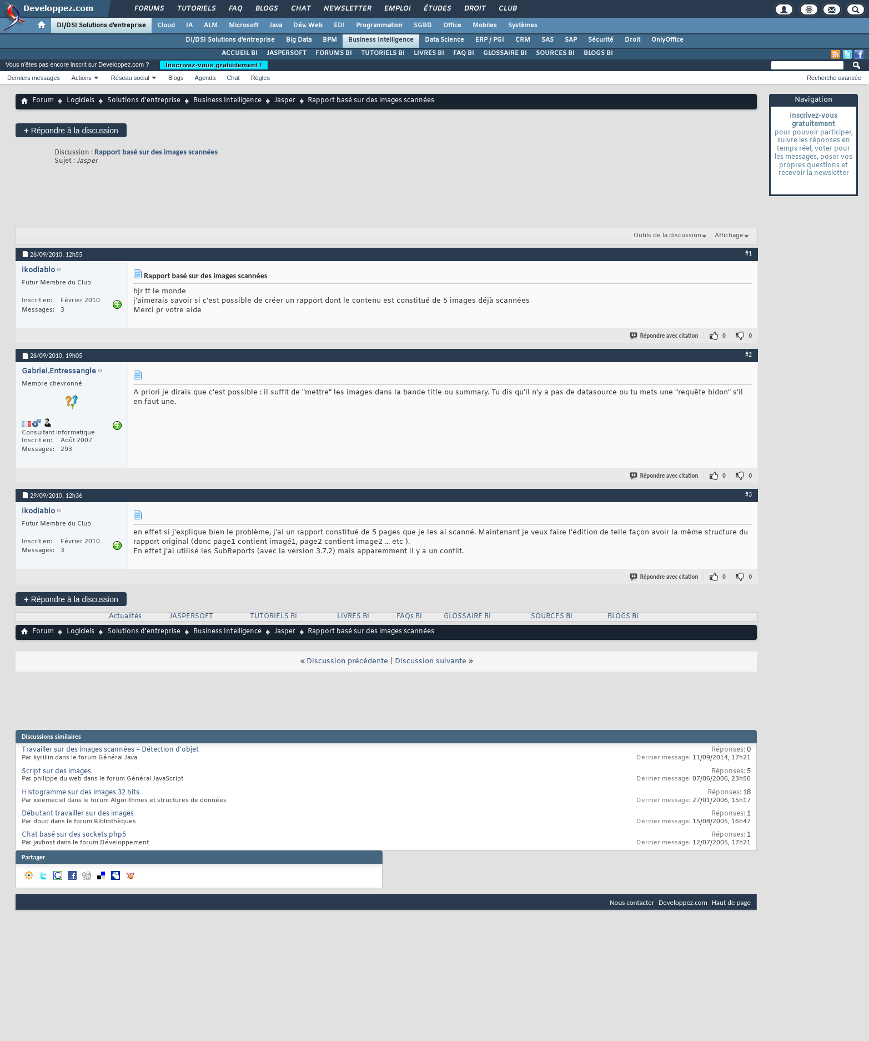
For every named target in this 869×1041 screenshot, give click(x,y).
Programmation (379, 25)
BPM (330, 40)
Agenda (204, 77)
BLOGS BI (598, 53)
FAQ (235, 8)
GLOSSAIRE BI (505, 53)
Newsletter (346, 8)
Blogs (266, 8)
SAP (571, 40)
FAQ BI (463, 53)
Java (275, 25)
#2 (748, 354)
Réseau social (130, 77)
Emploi (397, 8)
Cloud (166, 25)
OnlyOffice (667, 40)
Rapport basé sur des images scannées (156, 152)
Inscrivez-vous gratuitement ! (213, 65)
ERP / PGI (489, 40)
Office (452, 25)
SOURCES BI (555, 53)
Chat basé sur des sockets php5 (74, 834)
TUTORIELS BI (383, 53)
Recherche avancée (834, 77)
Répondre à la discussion (71, 130)
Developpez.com (683, 902)
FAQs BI (409, 616)
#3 (748, 494)
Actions (82, 77)
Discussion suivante (430, 661)
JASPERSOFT (287, 53)
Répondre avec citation (665, 335)
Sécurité (601, 40)
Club (507, 8)
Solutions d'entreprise (143, 100)
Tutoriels (195, 8)
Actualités (125, 616)
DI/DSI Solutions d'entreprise (101, 25)
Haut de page (731, 902)
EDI (339, 25)
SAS (547, 40)
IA (189, 25)
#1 (748, 253)
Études (436, 8)
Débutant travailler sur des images (78, 813)
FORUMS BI (333, 53)
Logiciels (80, 100)
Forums (148, 8)
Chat (300, 8)
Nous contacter (632, 902)
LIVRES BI (429, 53)
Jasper (284, 100)
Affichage (729, 235)
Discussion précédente (347, 661)
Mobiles (485, 25)
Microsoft (243, 25)
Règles (260, 77)
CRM (522, 40)
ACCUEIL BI (240, 53)
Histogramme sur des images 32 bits (80, 792)
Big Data (299, 40)
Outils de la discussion (667, 235)
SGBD (423, 25)
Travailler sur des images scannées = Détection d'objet (110, 749)
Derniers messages (33, 77)
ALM (211, 25)
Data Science (444, 40)
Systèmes (523, 25)
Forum (43, 100)
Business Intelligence (381, 40)
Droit (474, 8)
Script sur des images (56, 771)
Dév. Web (308, 25)
